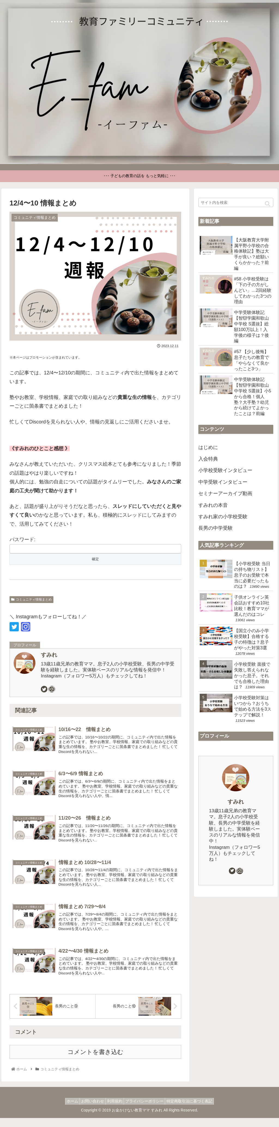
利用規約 (114, 1110)
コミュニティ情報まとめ (31, 599)
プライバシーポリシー (147, 1110)
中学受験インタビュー (222, 482)
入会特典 (208, 459)
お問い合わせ (89, 1110)
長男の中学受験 (215, 528)
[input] (235, 202)
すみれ (49, 655)
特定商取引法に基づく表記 (195, 1110)
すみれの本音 (213, 505)
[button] (267, 204)
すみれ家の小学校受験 (222, 516)
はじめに (208, 447)
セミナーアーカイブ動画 (225, 493)
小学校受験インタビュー (225, 470)
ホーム (67, 1110)
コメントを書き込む (95, 1061)
